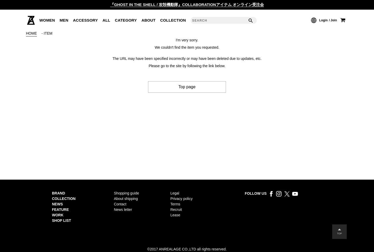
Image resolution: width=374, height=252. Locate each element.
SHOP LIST (61, 220)
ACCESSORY (85, 20)
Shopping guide (126, 193)
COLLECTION (173, 20)
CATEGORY (126, 20)
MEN (63, 20)
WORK (57, 215)
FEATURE (60, 209)
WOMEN (47, 20)
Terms (175, 204)
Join (334, 20)
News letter (123, 209)
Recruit (176, 209)
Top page (187, 87)
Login (323, 20)
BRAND (58, 193)
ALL (106, 20)
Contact (120, 204)
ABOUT (149, 20)
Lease (175, 215)
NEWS (57, 204)
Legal (174, 193)
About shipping (126, 199)
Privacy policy (181, 199)
